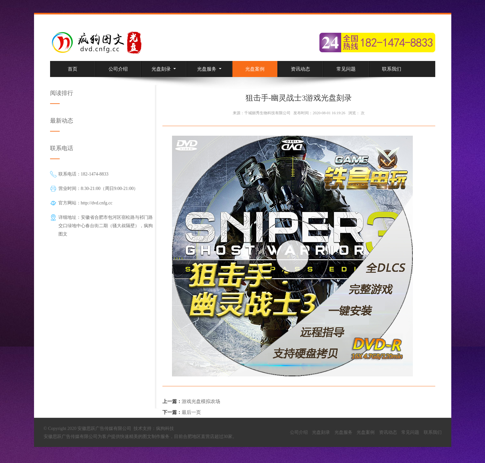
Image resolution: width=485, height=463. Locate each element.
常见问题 (346, 69)
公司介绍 (118, 69)
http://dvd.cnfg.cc (97, 203)
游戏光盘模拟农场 (201, 401)
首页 (72, 69)
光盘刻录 (164, 69)
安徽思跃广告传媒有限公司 (71, 436)
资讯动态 (300, 69)
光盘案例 (254, 69)
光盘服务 (209, 69)
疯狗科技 (165, 428)
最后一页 (191, 412)
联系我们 (391, 69)
